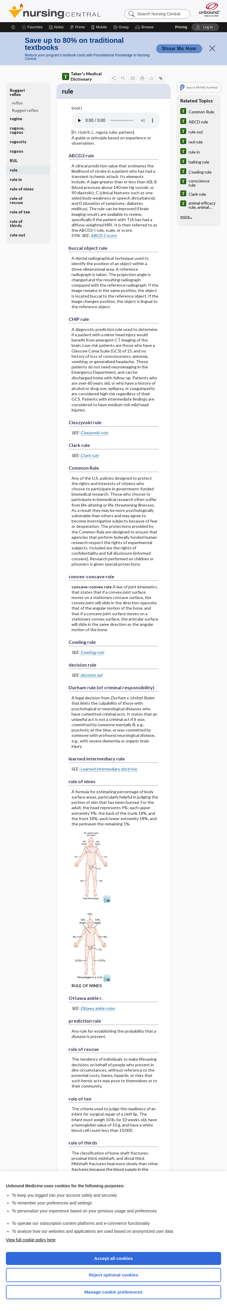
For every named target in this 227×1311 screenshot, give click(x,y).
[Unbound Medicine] (207, 9)
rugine (16, 118)
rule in (16, 179)
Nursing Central (54, 11)
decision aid (91, 675)
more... (186, 216)
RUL (13, 160)
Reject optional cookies (113, 1274)
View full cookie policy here (31, 1239)
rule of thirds (16, 223)
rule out (17, 234)
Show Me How (179, 48)
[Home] (13, 27)
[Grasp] (121, 27)
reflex (17, 102)
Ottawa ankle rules (97, 1009)
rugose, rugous (17, 130)
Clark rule (89, 456)
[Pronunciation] (116, 121)
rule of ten (20, 211)
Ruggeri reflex (17, 92)
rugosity (18, 141)
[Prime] (77, 27)
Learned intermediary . (109, 769)
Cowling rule (92, 653)
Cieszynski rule (94, 433)
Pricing (181, 27)
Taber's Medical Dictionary (82, 76)
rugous (16, 151)
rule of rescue (16, 200)
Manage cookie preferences (114, 1291)
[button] (145, 27)
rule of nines (22, 188)
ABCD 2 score (103, 236)
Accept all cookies (113, 1258)
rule (13, 169)
